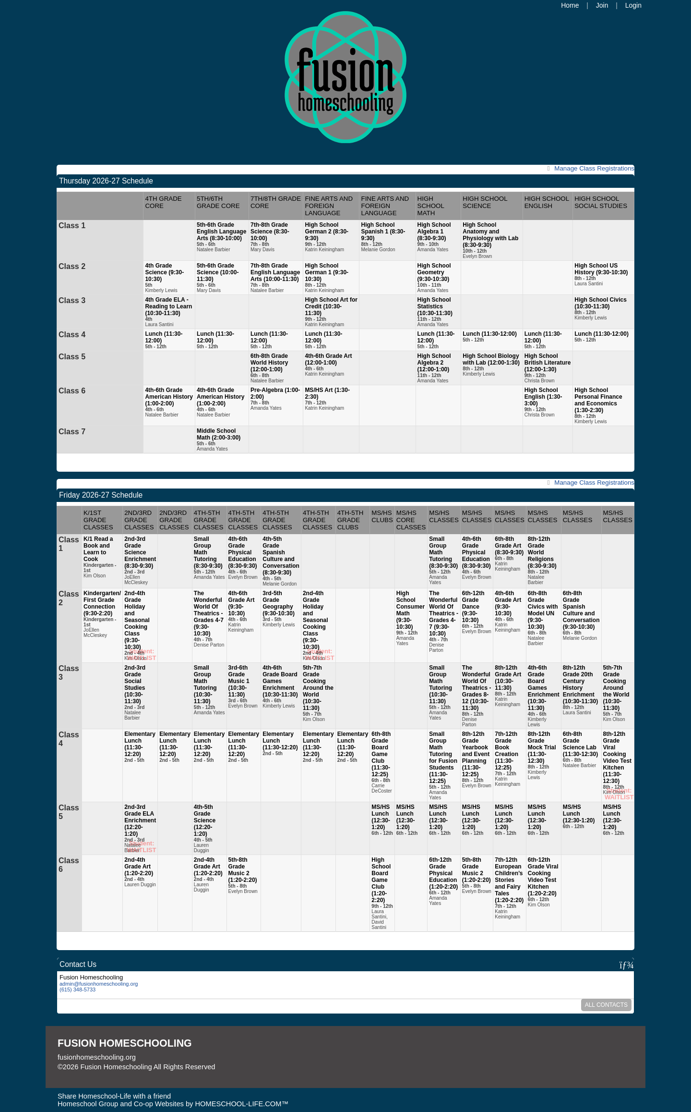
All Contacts (606, 1005)
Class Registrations (589, 168)
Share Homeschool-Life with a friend (114, 1096)
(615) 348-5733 (77, 989)
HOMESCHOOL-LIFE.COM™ (241, 1104)
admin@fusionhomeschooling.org (99, 984)
